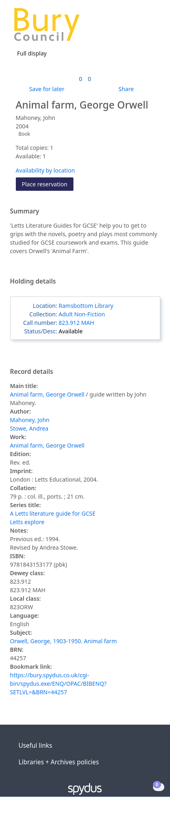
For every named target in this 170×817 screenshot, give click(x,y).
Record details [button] (31, 371)
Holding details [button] (33, 281)
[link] (80, 79)
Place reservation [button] (48, 183)
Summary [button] (24, 211)
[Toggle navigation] (151, 27)
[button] (141, 27)
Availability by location (45, 170)
